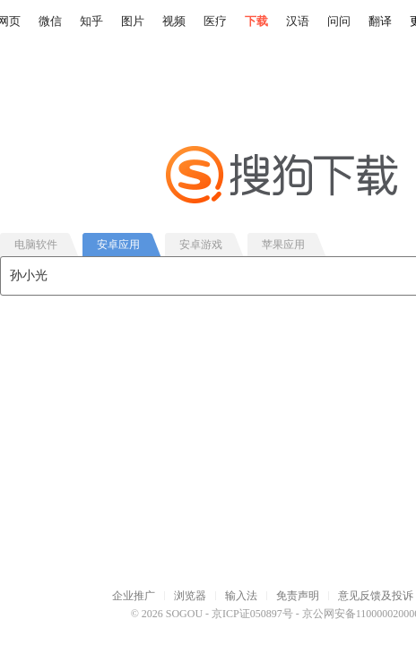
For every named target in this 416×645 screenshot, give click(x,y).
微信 (50, 21)
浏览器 (190, 595)
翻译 (380, 21)
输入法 (241, 595)
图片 (132, 21)
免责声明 (297, 595)
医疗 (215, 21)
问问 (339, 21)
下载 (256, 21)
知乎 (91, 21)
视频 (174, 21)
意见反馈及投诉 (375, 595)
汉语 (297, 21)
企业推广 (133, 595)
